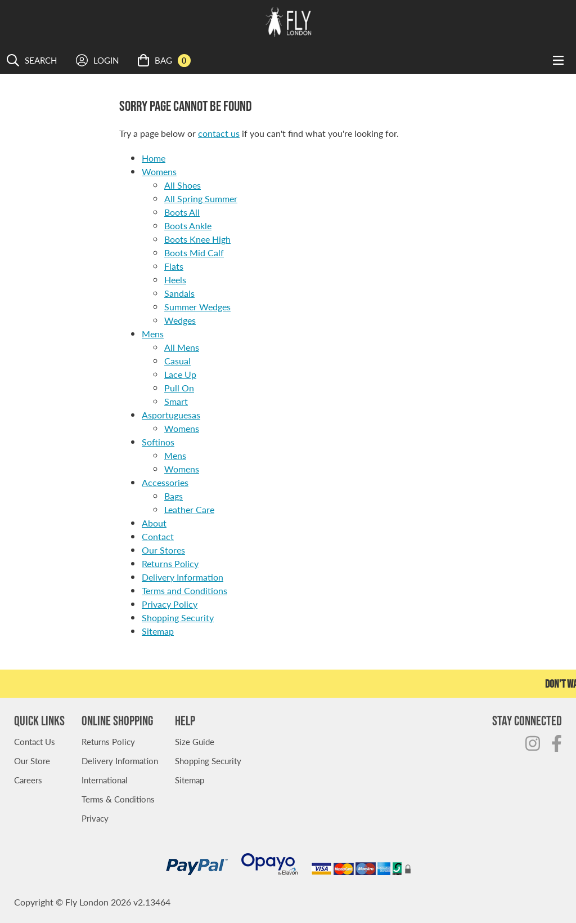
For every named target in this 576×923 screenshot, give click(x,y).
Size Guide (194, 741)
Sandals (179, 293)
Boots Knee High (197, 239)
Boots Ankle (188, 225)
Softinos (158, 441)
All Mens (181, 347)
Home (153, 157)
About (154, 522)
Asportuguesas (171, 414)
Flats (173, 266)
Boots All (182, 212)
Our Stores (163, 549)
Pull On (179, 387)
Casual (177, 360)
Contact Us (34, 741)
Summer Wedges (197, 306)
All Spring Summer (200, 198)
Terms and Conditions (184, 590)
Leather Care (189, 509)
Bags (173, 495)
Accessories (165, 482)
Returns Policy (170, 563)
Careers (28, 780)
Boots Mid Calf (194, 252)
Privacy (95, 818)
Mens (153, 333)
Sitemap (158, 631)
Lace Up (180, 374)
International (105, 780)
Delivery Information (182, 576)
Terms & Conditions (118, 799)
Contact (158, 536)
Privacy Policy (169, 604)
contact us (219, 133)
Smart (176, 401)
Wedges (180, 320)
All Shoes (182, 185)
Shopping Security (178, 617)
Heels (175, 279)
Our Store (32, 760)
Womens (159, 171)
